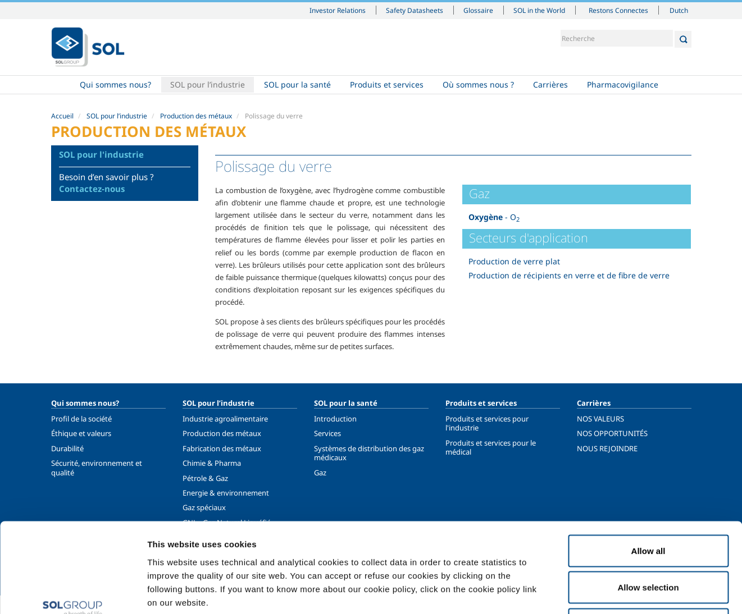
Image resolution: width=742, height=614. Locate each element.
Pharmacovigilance (622, 84)
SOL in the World (539, 10)
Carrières (550, 84)
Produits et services (387, 84)
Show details (584, 592)
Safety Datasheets (414, 10)
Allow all (648, 466)
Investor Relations (337, 10)
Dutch (679, 10)
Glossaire (478, 10)
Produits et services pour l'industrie (487, 423)
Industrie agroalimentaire (225, 419)
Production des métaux (196, 116)
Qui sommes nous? (115, 84)
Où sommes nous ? (478, 84)
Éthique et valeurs (81, 433)
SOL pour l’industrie (207, 84)
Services (327, 433)
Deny (648, 540)
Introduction (335, 419)
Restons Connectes (618, 10)
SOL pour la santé (297, 84)
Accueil (61, 85)
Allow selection (648, 503)
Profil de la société (81, 419)
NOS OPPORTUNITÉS (612, 433)
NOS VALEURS (600, 419)
